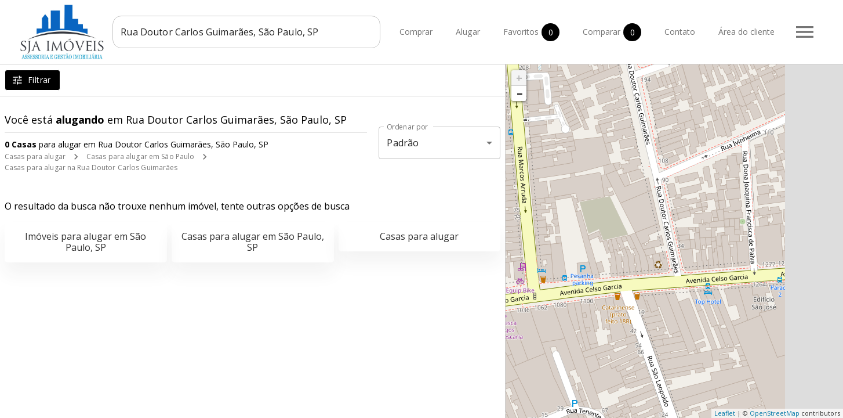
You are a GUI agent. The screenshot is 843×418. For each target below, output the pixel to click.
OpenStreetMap (775, 413)
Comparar (612, 32)
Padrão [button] (403, 142)
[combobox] (247, 32)
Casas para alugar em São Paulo (140, 156)
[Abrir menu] (804, 32)
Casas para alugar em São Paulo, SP (252, 242)
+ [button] (519, 78)
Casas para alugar (35, 156)
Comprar (416, 32)
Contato (679, 32)
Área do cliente (746, 32)
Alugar (468, 32)
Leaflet (724, 413)
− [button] (519, 93)
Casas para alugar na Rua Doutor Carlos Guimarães (91, 167)
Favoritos (531, 32)
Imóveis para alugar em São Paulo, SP (85, 242)
